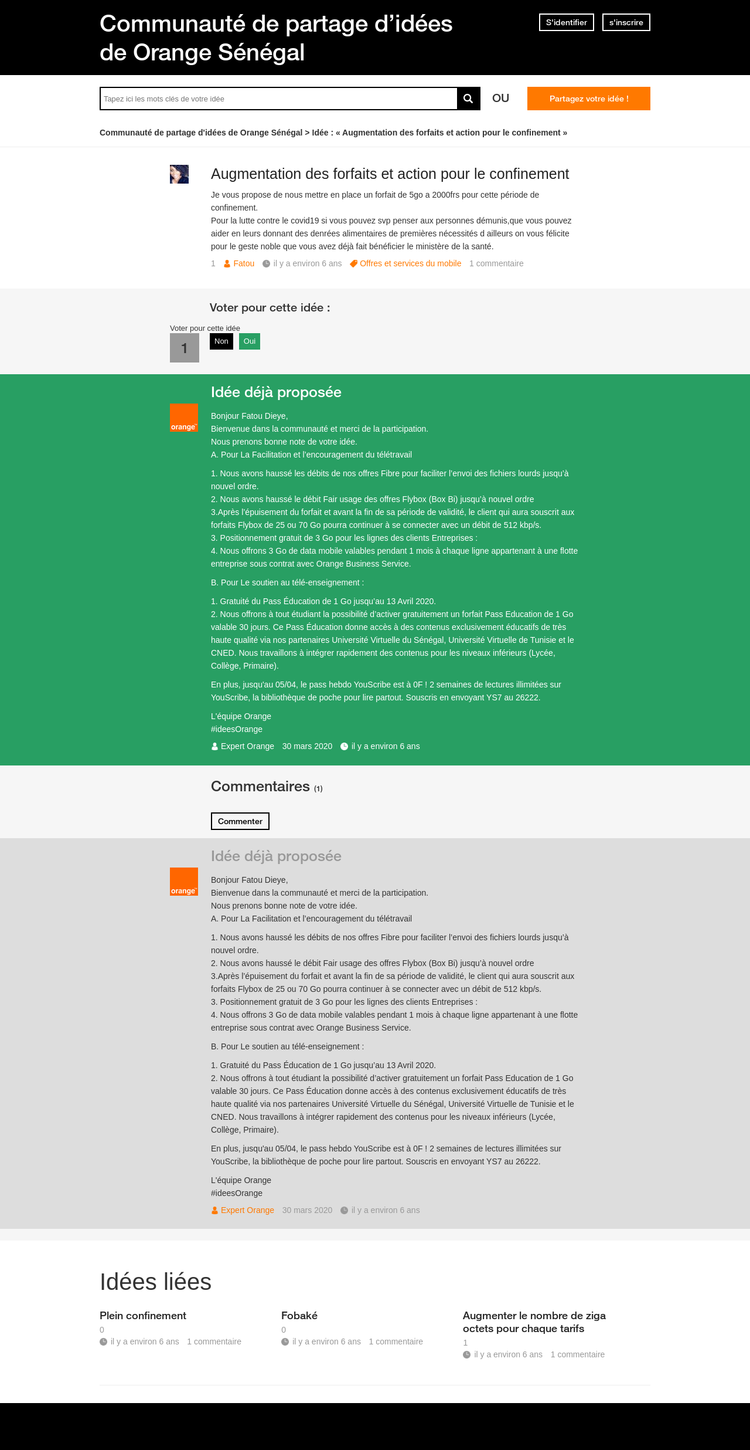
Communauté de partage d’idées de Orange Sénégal (276, 37)
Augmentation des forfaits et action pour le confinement (390, 173)
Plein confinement (143, 1315)
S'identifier (566, 22)
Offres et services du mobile (410, 263)
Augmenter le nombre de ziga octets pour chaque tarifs (534, 1321)
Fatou (243, 263)
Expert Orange (247, 746)
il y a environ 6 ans (386, 746)
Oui (249, 341)
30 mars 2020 (307, 746)
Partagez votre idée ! (589, 98)
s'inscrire (626, 22)
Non (221, 341)
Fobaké (299, 1315)
